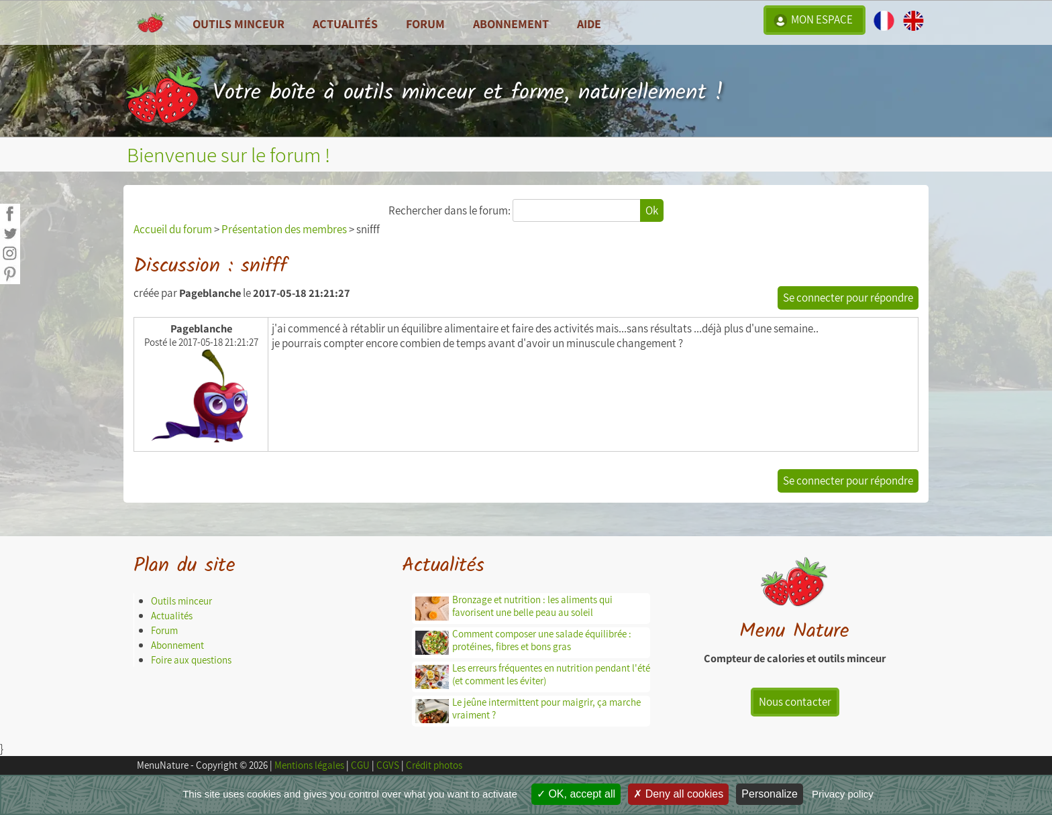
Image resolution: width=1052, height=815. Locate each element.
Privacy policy (843, 794)
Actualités (172, 615)
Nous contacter (795, 701)
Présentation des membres (284, 229)
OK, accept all (576, 794)
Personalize (769, 794)
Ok (651, 210)
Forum (425, 23)
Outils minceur (181, 600)
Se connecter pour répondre (848, 297)
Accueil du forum (173, 229)
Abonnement (511, 23)
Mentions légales (309, 765)
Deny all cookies (678, 794)
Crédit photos (434, 765)
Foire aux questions (191, 659)
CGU (360, 765)
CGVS (387, 765)
